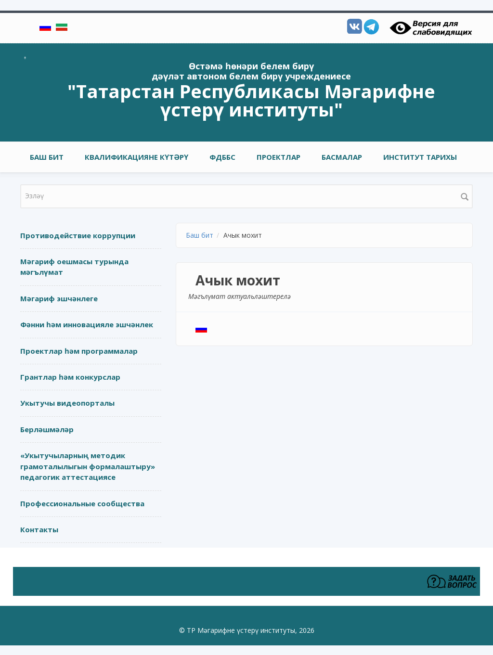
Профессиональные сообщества (82, 503)
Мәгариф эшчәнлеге (59, 298)
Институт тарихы (420, 157)
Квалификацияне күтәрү (136, 157)
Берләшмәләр (47, 429)
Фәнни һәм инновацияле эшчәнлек (86, 324)
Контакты (39, 529)
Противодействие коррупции (77, 235)
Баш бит (47, 157)
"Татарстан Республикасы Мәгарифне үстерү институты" (251, 100)
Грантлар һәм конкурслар (70, 377)
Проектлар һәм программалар (79, 351)
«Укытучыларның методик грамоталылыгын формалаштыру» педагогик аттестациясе (87, 466)
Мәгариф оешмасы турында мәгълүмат (74, 267)
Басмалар (342, 157)
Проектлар (278, 157)
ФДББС (222, 157)
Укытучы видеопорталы (67, 403)
